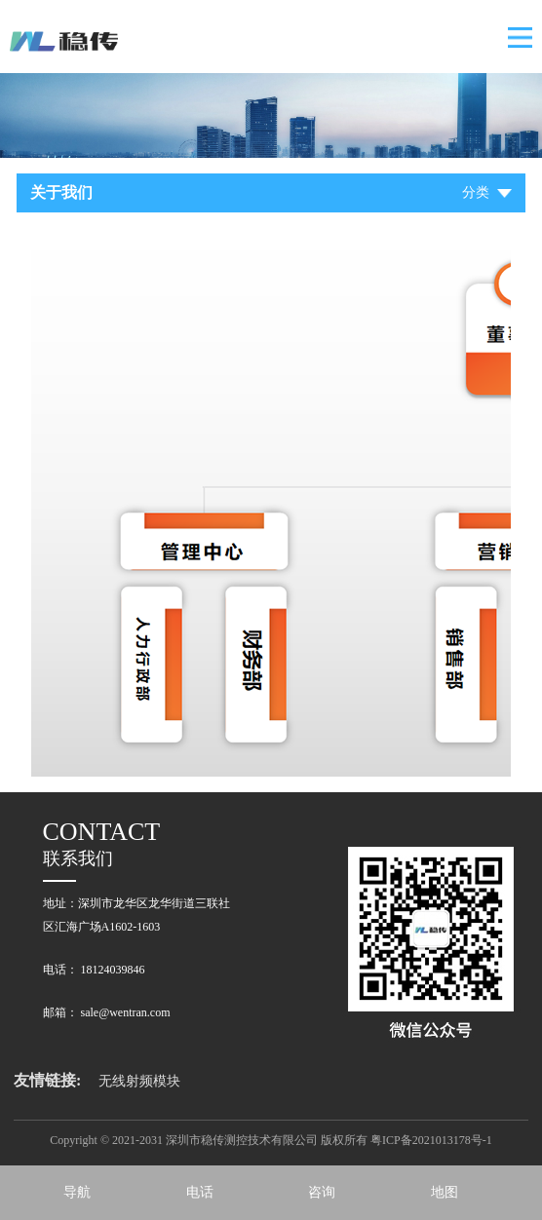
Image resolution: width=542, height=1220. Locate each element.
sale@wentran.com (126, 1012)
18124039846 (113, 969)
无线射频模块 (139, 1081)
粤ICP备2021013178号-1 (431, 1140)
